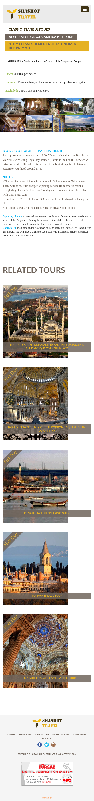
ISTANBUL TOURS (42, 735)
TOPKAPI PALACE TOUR (47, 595)
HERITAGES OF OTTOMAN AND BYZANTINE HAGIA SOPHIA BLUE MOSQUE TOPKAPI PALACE (47, 347)
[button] (7, 115)
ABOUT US (11, 735)
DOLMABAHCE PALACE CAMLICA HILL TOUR (47, 678)
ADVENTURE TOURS (61, 735)
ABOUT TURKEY (80, 735)
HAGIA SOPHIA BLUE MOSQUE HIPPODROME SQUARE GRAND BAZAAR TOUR (47, 429)
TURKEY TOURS (25, 735)
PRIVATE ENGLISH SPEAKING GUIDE (47, 513)
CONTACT (46, 738)
